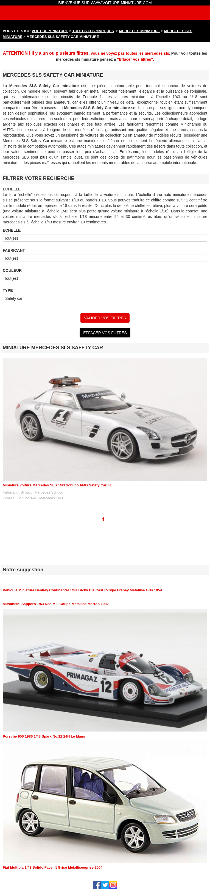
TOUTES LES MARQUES (93, 31)
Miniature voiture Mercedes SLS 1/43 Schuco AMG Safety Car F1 (57, 485)
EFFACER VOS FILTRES (105, 333)
